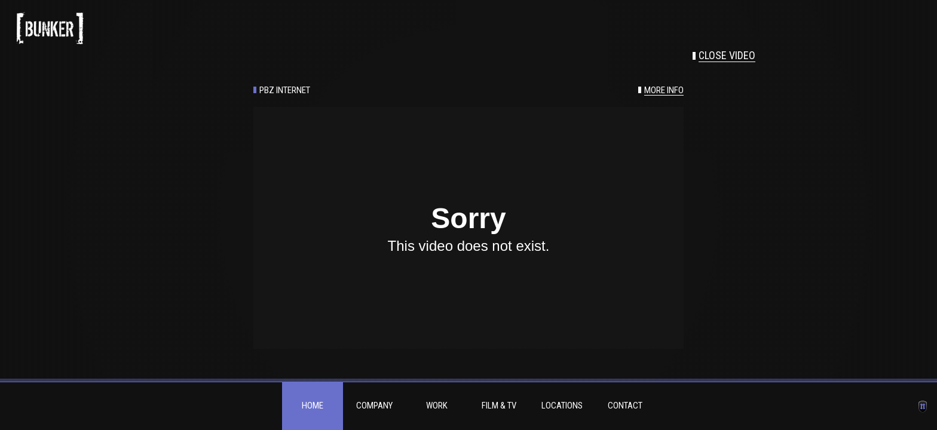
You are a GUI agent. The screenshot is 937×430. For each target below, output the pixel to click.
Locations (562, 405)
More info (664, 90)
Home (312, 405)
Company (374, 405)
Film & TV (499, 405)
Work (437, 405)
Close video (727, 56)
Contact (625, 405)
